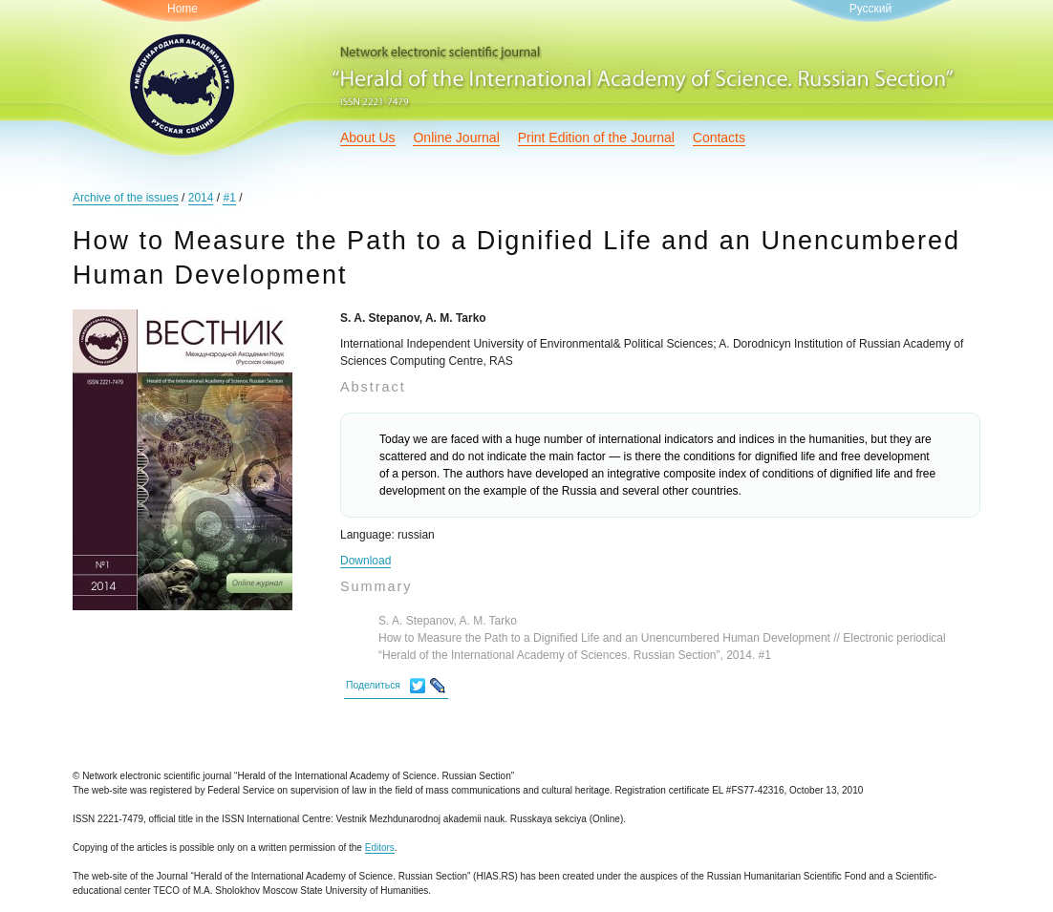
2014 (201, 197)
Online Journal (456, 137)
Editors (380, 847)
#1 (229, 197)
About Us (368, 137)
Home (182, 8)
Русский (870, 8)
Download (365, 560)
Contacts (719, 137)
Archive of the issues (126, 197)
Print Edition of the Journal (596, 137)
